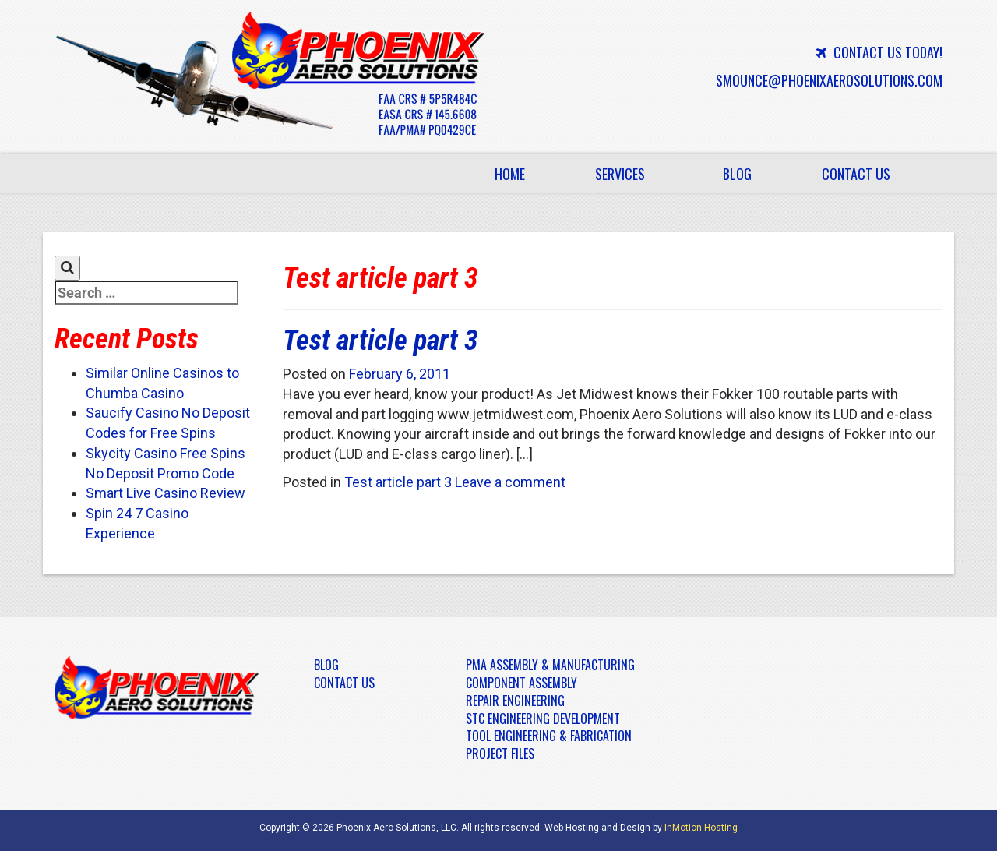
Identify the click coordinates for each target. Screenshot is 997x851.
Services (628, 178)
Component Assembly (521, 682)
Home (510, 174)
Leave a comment (510, 482)
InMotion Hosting (701, 827)
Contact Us (856, 174)
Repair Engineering (515, 700)
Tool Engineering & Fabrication (549, 735)
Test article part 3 (380, 340)
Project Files (500, 753)
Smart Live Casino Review (165, 493)
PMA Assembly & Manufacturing (550, 664)
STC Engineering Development (543, 718)
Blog (737, 174)
